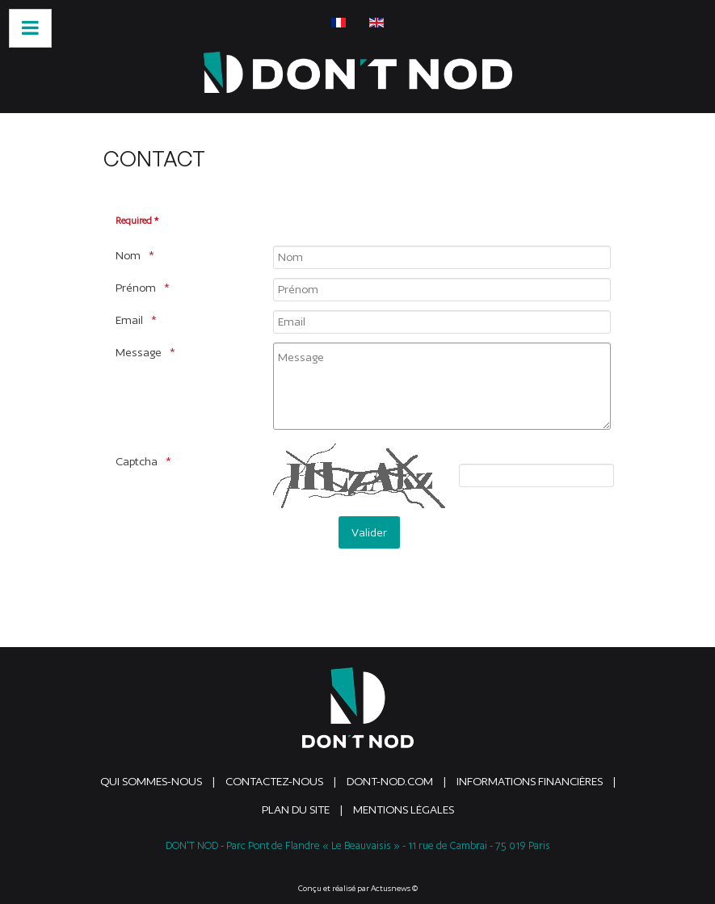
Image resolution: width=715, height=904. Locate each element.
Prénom (136, 287)
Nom (128, 255)
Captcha (137, 461)
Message (139, 352)
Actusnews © (394, 888)
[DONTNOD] (358, 72)
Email (129, 319)
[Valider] (369, 532)
